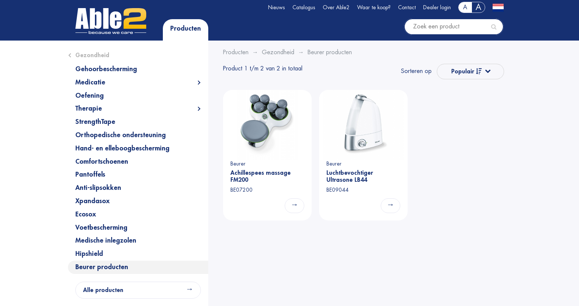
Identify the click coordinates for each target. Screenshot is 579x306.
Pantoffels (90, 174)
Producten (185, 28)
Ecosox (85, 214)
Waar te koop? (374, 7)
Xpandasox (92, 201)
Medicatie (90, 82)
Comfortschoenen (101, 161)
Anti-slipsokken (98, 187)
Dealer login (437, 7)
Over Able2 (336, 7)
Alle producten (103, 290)
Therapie (88, 108)
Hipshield (89, 253)
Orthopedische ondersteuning (120, 135)
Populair (466, 71)
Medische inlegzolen (105, 240)
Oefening (89, 95)
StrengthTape (95, 121)
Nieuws (276, 7)
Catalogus (303, 7)
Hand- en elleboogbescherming (122, 148)
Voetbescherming (101, 227)
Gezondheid (92, 55)
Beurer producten (101, 267)
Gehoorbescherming (106, 69)
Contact (407, 7)
